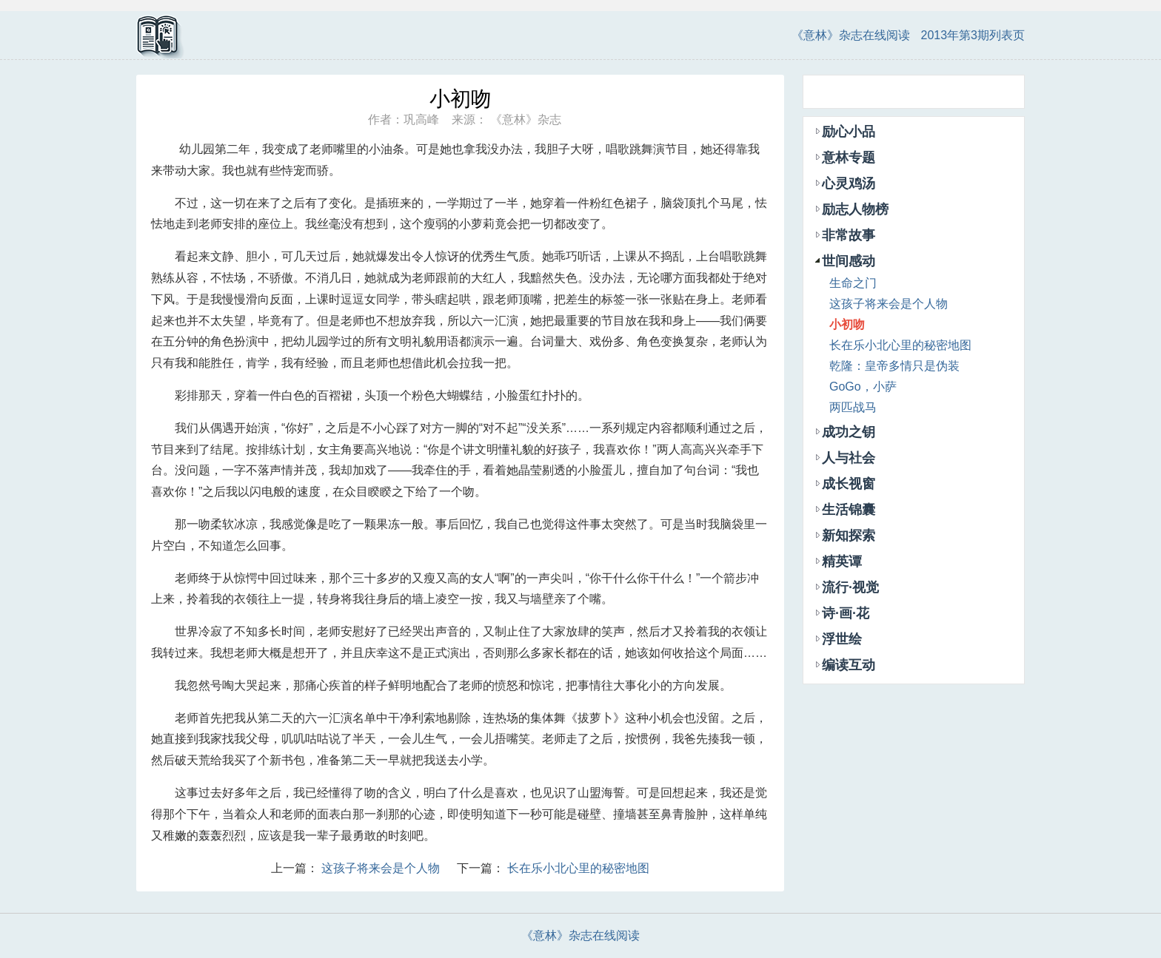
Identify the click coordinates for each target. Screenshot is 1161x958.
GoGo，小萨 (863, 386)
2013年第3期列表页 (973, 35)
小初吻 (847, 324)
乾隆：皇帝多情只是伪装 (894, 366)
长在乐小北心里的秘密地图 (578, 868)
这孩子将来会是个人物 (380, 868)
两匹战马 (853, 407)
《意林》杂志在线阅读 (851, 35)
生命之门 (853, 283)
